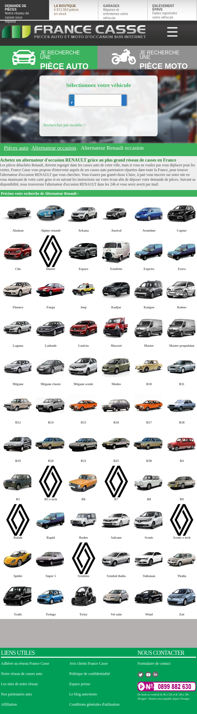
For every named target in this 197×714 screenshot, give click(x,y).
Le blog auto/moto (83, 694)
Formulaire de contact (153, 664)
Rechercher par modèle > (64, 125)
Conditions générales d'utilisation (94, 704)
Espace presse (79, 684)
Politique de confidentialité (89, 674)
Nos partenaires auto (16, 694)
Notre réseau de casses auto (21, 674)
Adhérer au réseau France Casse (25, 664)
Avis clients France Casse (88, 664)
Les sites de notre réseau (19, 684)
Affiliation (9, 704)
